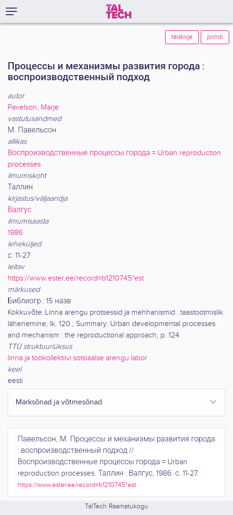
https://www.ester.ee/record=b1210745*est (76, 278)
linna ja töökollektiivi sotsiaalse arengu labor (77, 358)
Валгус (19, 210)
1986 (15, 232)
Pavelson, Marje (33, 107)
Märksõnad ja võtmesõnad (59, 402)
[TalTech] (118, 11)
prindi (215, 37)
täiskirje (182, 37)
